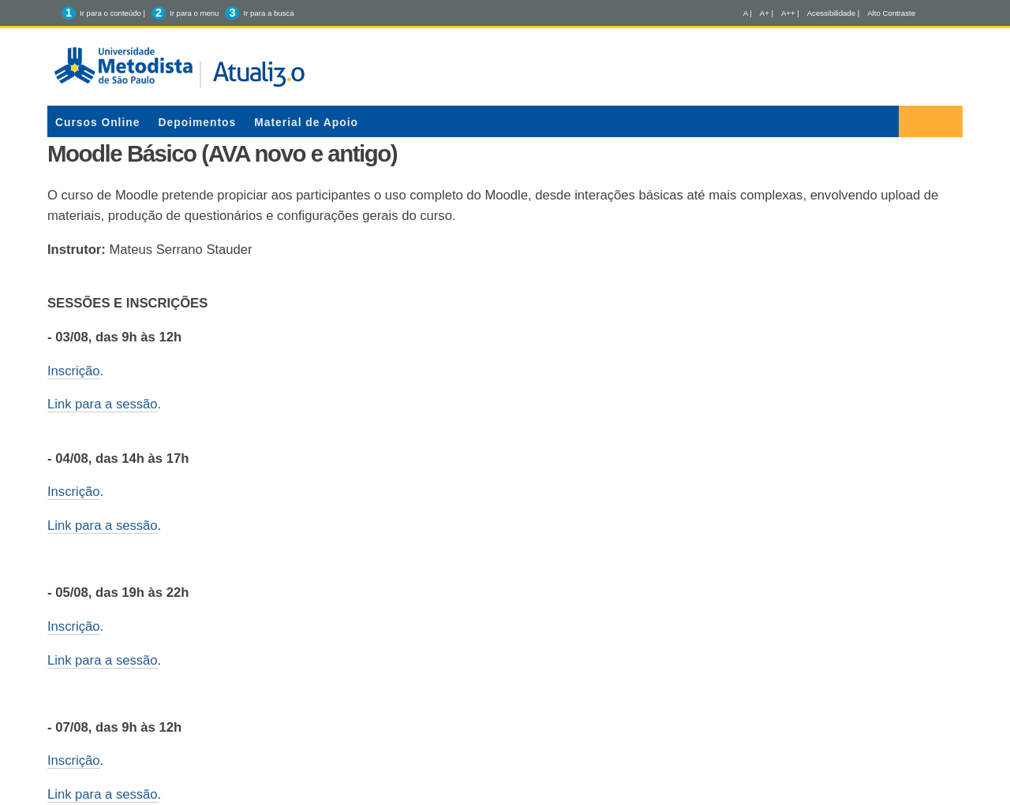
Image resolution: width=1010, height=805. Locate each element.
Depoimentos (198, 122)
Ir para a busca (268, 13)
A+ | (766, 13)
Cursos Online (97, 122)
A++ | (790, 13)
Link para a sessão (102, 404)
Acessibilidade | (833, 13)
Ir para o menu (194, 13)
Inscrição (73, 370)
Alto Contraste (891, 13)
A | (747, 13)
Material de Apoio (306, 122)
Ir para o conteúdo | (112, 13)
